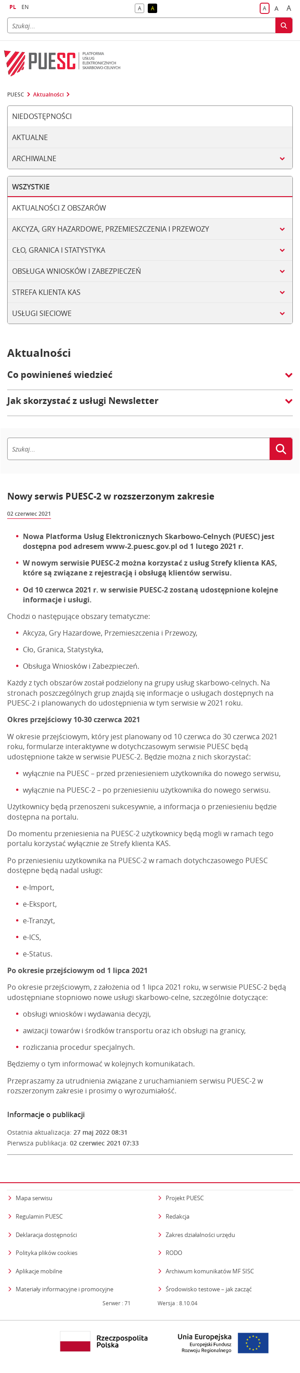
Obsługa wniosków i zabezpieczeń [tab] (76, 271)
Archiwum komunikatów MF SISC (210, 1271)
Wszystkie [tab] (31, 187)
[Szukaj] (141, 25)
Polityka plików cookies (46, 1253)
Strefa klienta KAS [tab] (46, 292)
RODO (174, 1253)
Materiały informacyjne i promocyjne (64, 1289)
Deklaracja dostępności (46, 1235)
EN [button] (25, 7)
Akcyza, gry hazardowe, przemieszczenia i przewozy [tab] (110, 229)
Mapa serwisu (34, 1198)
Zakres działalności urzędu (200, 1234)
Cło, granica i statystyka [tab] (58, 250)
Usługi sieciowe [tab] (42, 313)
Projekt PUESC (185, 1198)
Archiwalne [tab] (34, 158)
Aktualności (48, 94)
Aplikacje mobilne (39, 1271)
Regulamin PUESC (39, 1216)
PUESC (15, 94)
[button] (150, 379)
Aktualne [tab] (30, 137)
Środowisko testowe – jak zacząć (209, 1289)
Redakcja (177, 1216)
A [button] (141, 8)
